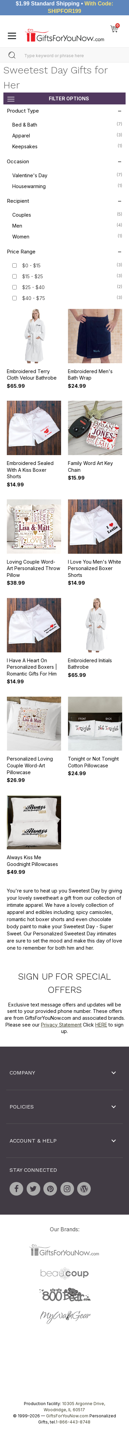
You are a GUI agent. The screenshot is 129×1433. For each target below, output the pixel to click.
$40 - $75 (33, 298)
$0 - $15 (31, 265)
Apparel (67, 135)
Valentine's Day (67, 175)
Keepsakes (67, 146)
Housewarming (67, 186)
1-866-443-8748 (73, 1421)
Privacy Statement (61, 1025)
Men (67, 225)
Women (67, 236)
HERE (101, 1025)
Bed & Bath (67, 124)
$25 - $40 (33, 287)
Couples (67, 215)
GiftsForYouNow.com (67, 1415)
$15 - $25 (32, 276)
